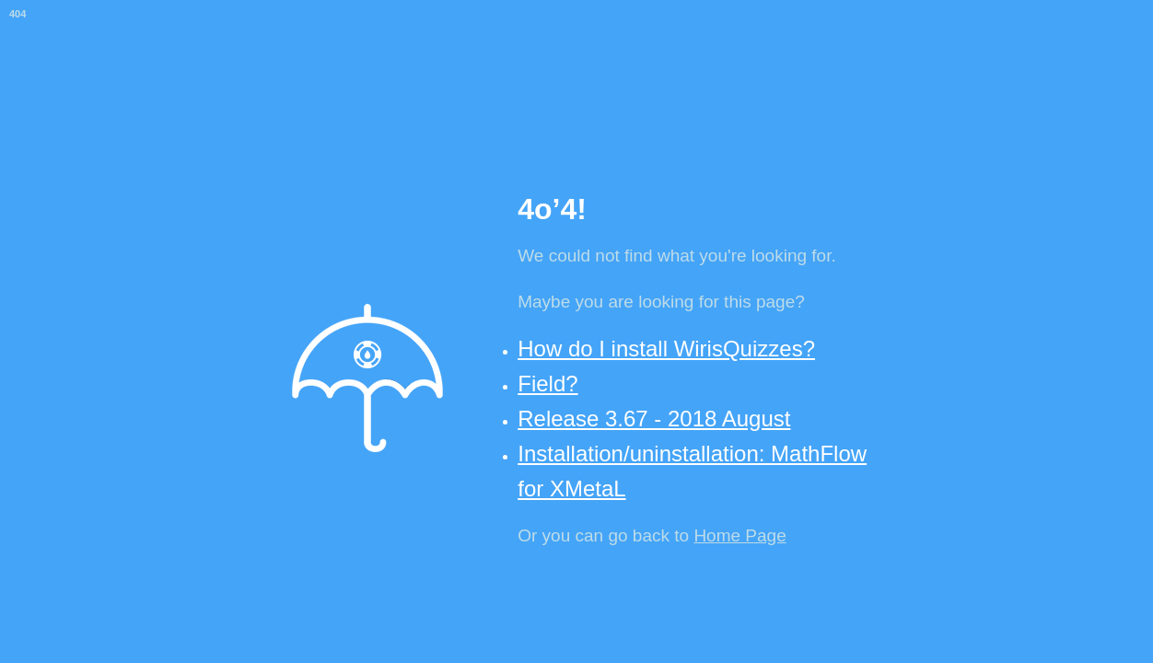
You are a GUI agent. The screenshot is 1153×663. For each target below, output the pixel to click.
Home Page (739, 535)
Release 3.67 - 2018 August (654, 418)
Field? (547, 383)
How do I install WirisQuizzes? (666, 348)
